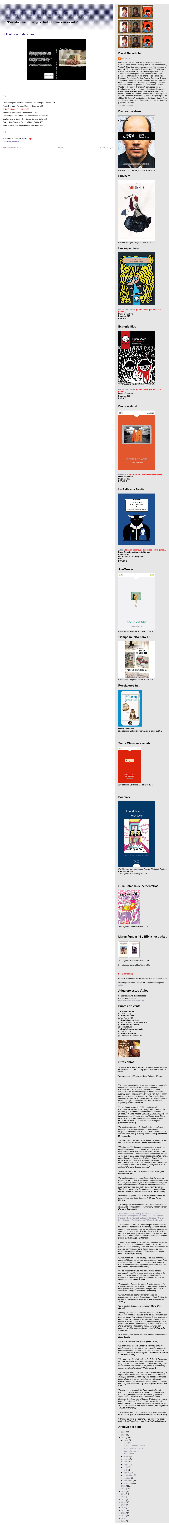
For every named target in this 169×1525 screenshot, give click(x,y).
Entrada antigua (106, 147)
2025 (123, 1521)
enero (126, 1440)
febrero (127, 1456)
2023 (123, 1516)
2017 (123, 1499)
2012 (123, 1486)
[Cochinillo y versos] (131, 1451)
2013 (123, 1489)
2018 (123, 1502)
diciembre (128, 1483)
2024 (123, 1518)
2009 (123, 1432)
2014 (123, 1491)
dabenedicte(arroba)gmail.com (131, 1000)
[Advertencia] (128, 1453)
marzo (126, 1459)
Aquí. (120, 985)
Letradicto (125, 58)
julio (126, 1470)
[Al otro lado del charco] (20, 34)
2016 (123, 1497)
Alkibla (121, 550)
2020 (123, 1507)
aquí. (31, 138)
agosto (127, 1472)
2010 (123, 1435)
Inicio (60, 147)
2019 (123, 1505)
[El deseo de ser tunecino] (134, 1446)
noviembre (128, 1481)
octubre (127, 1478)
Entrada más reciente (12, 147)
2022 (123, 1513)
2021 (123, 1510)
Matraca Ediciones (126, 309)
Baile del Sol (124, 474)
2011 (123, 1437)
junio (126, 1467)
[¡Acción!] (127, 1443)
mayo (126, 1464)
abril (126, 1462)
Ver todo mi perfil (125, 105)
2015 (123, 1494)
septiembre (129, 1475)
